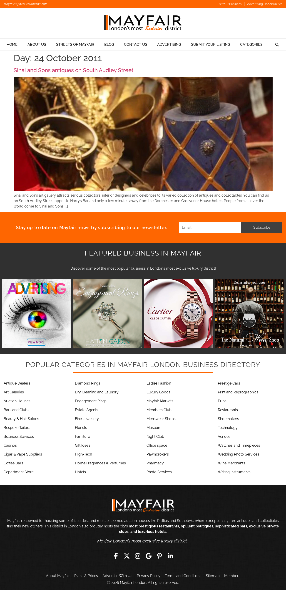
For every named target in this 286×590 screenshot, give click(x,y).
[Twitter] (127, 556)
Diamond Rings (87, 383)
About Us (36, 44)
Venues (224, 436)
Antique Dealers (17, 383)
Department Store (19, 472)
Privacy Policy (148, 576)
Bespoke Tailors (17, 427)
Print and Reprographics (238, 392)
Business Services (19, 436)
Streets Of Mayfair (75, 44)
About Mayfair (58, 576)
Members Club (159, 410)
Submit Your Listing (210, 44)
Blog (109, 44)
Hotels (80, 472)
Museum (154, 427)
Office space (157, 445)
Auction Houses (17, 401)
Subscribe (261, 227)
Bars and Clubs (16, 410)
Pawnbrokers (158, 454)
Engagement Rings (91, 401)
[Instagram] (138, 556)
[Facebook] (116, 556)
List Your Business (229, 4)
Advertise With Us (117, 576)
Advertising (169, 44)
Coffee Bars (13, 463)
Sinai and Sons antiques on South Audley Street (73, 70)
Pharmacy (155, 463)
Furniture (82, 436)
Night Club (155, 436)
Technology (228, 427)
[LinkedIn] (170, 556)
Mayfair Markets (160, 401)
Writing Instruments (234, 472)
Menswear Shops (161, 419)
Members (232, 576)
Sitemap (213, 576)
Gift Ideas (82, 445)
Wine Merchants (231, 463)
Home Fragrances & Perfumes (100, 463)
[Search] (277, 44)
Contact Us (135, 44)
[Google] (148, 556)
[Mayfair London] (143, 23)
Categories (251, 44)
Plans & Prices (86, 576)
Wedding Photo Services (238, 454)
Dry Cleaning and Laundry (97, 392)
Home (12, 44)
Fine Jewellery (87, 419)
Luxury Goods (158, 392)
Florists (81, 427)
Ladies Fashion (159, 383)
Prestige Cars (229, 383)
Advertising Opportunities (264, 4)
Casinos (10, 445)
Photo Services (159, 472)
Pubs (222, 401)
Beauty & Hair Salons (21, 419)
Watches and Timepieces (239, 445)
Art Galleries (14, 392)
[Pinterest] (159, 556)
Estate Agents (86, 410)
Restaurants (228, 410)
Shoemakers (228, 419)
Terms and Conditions (183, 576)
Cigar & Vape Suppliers (23, 454)
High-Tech (83, 454)
